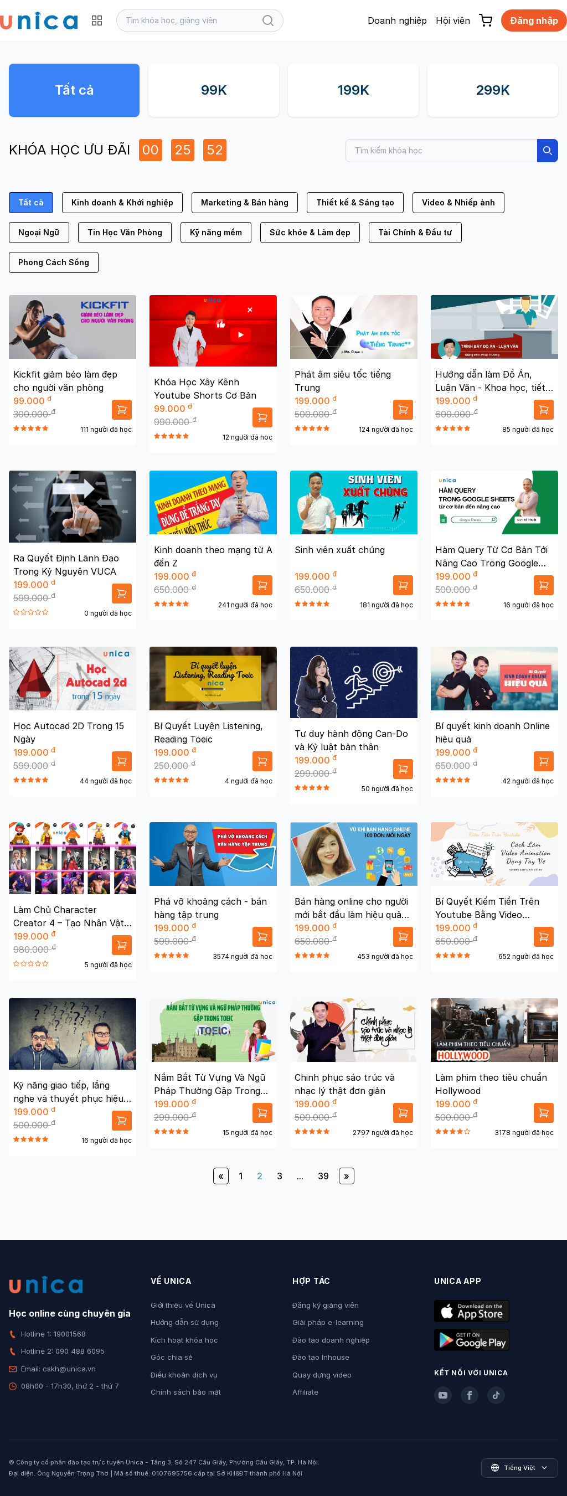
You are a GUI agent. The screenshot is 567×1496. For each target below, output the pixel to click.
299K (493, 90)
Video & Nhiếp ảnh (458, 202)
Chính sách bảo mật (186, 1391)
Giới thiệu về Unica (183, 1305)
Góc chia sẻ (172, 1357)
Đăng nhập (534, 20)
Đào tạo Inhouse (320, 1357)
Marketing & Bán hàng (244, 202)
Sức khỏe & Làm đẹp (310, 232)
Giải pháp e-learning (328, 1322)
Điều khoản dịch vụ (184, 1374)
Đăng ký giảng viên (325, 1305)
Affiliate (305, 1391)
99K (214, 90)
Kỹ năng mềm (216, 232)
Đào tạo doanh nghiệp (331, 1339)
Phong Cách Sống (53, 262)
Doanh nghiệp (397, 20)
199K (353, 90)
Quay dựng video (322, 1374)
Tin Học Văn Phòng (124, 232)
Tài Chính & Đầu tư (415, 232)
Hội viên (453, 20)
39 (323, 1176)
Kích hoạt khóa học (184, 1339)
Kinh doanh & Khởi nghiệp (122, 202)
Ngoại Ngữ (39, 232)
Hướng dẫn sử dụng (185, 1322)
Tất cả (74, 90)
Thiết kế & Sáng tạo (355, 202)
